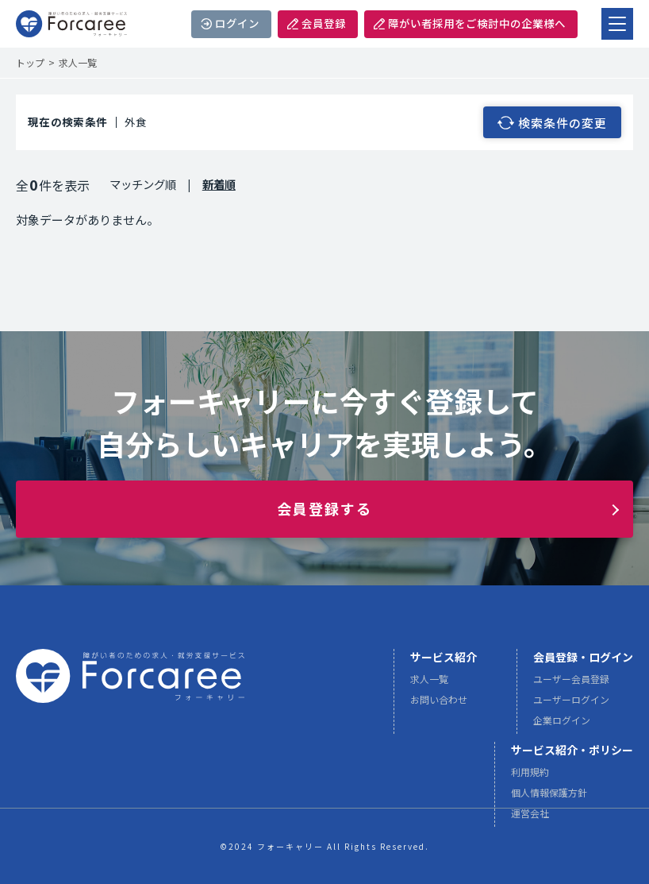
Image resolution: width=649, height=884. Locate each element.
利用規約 (530, 778)
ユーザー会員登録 (571, 685)
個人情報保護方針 (549, 798)
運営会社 (530, 819)
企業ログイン (561, 726)
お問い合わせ (438, 705)
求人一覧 (429, 685)
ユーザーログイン (571, 705)
